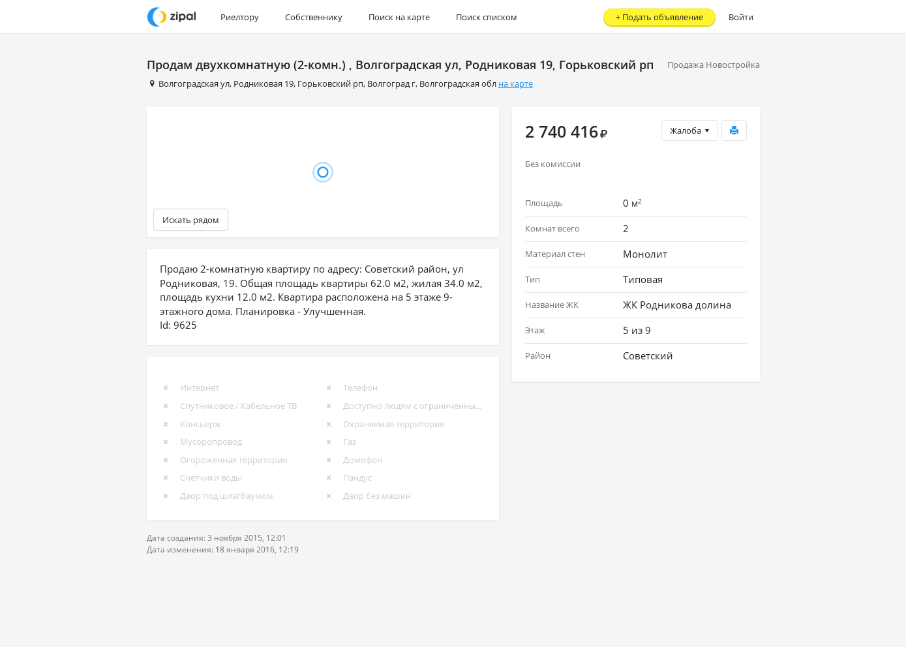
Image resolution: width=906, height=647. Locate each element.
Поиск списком (486, 17)
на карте (515, 83)
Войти (741, 17)
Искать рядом (190, 220)
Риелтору (239, 17)
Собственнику (313, 17)
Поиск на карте (399, 17)
